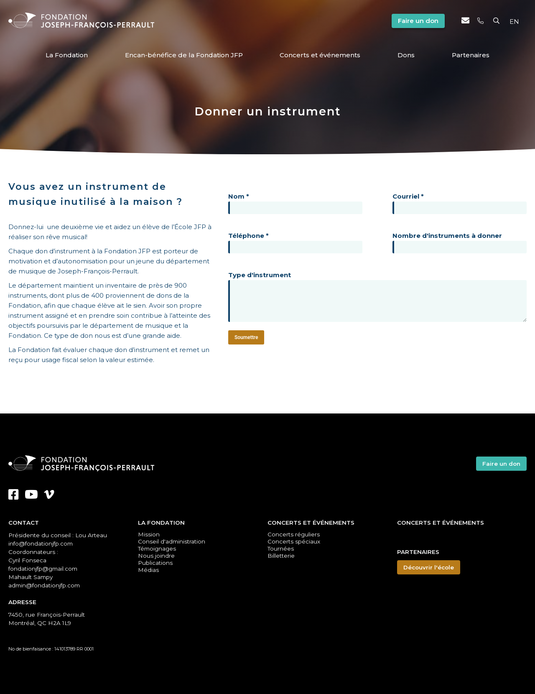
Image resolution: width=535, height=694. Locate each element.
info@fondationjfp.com (40, 543)
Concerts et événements (320, 55)
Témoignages (157, 548)
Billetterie (281, 555)
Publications (155, 562)
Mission (149, 534)
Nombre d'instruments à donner (459, 241)
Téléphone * (295, 241)
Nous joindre (156, 555)
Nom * (295, 202)
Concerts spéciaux (294, 541)
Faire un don (418, 21)
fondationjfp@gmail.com (42, 568)
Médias (148, 569)
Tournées (281, 548)
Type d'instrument (377, 297)
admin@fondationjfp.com (44, 585)
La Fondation (67, 55)
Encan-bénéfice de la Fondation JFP (184, 55)
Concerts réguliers (294, 534)
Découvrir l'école (428, 567)
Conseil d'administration (171, 541)
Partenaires (470, 55)
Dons (406, 55)
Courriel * (459, 202)
